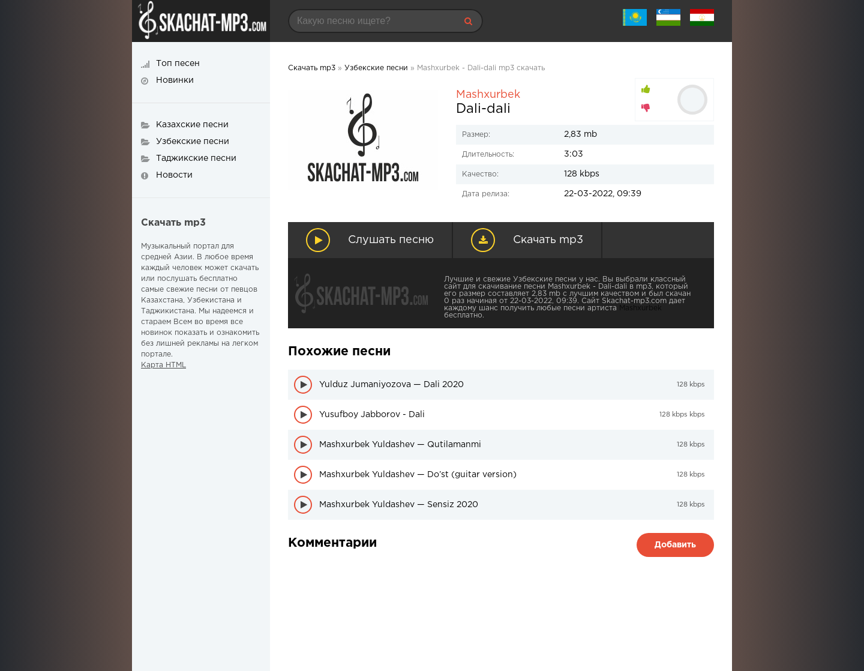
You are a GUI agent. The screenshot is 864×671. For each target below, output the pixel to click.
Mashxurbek (488, 95)
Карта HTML (163, 365)
